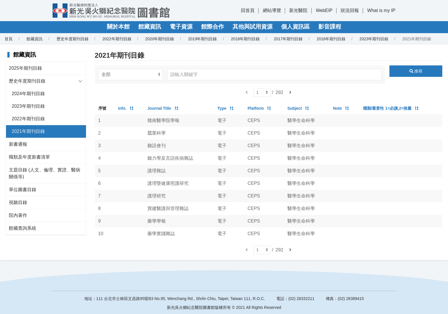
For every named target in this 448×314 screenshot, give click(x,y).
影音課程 (329, 26)
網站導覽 (272, 10)
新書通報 (18, 144)
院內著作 (18, 215)
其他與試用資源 (253, 26)
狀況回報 (350, 10)
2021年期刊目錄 (28, 131)
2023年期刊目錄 (373, 39)
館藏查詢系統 (22, 228)
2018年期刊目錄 (245, 39)
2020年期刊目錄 (159, 39)
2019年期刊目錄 (202, 39)
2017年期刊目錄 (288, 39)
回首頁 (248, 10)
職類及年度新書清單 (29, 157)
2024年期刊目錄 (28, 93)
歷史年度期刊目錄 (73, 39)
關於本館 (118, 26)
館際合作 (212, 26)
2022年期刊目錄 (116, 39)
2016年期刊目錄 (331, 39)
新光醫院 (298, 10)
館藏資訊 (149, 26)
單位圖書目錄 (22, 189)
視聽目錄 (18, 202)
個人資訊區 (295, 26)
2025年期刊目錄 (25, 68)
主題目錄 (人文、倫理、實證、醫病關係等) (44, 173)
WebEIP (324, 10)
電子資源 (181, 26)
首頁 (9, 39)
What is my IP (381, 10)
